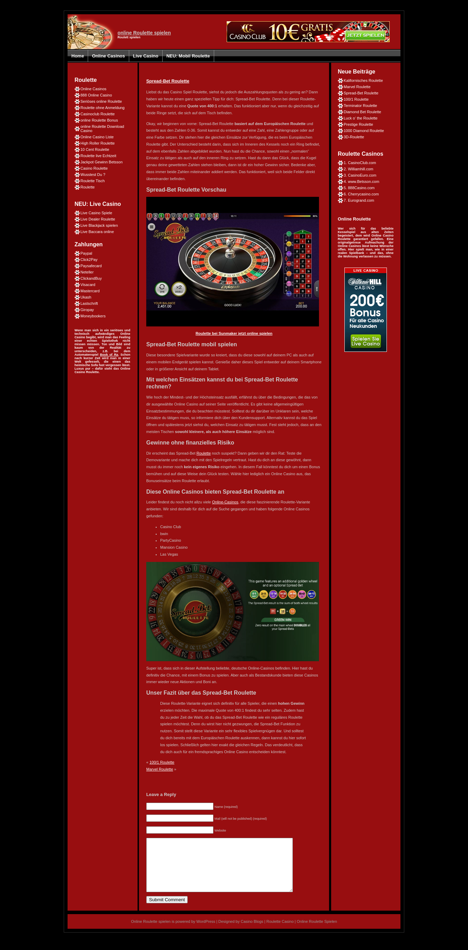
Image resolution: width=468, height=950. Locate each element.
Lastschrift (89, 303)
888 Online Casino (96, 95)
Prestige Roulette (358, 124)
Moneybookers (93, 316)
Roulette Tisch (92, 181)
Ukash (85, 297)
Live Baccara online (97, 232)
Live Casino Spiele (96, 213)
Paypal (86, 253)
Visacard (87, 285)
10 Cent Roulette (94, 149)
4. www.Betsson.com (361, 181)
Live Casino (145, 56)
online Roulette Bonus (99, 120)
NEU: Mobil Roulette (188, 56)
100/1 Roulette (161, 762)
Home (77, 56)
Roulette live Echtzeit (98, 156)
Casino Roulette (94, 168)
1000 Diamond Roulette (364, 131)
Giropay (87, 310)
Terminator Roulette (360, 105)
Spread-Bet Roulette (167, 81)
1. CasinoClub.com (360, 163)
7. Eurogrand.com (359, 200)
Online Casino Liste (97, 137)
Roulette (87, 187)
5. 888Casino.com (359, 188)
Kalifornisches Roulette (363, 80)
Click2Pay (89, 259)
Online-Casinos (225, 502)
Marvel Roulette (159, 769)
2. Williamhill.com (358, 169)
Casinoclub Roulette (97, 114)
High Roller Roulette (97, 143)
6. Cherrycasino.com (361, 194)
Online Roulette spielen (151, 932)
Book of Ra (109, 354)
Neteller (87, 272)
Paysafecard (91, 266)
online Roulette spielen (144, 33)
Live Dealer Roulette (97, 219)
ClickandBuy (91, 278)
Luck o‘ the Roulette (360, 118)
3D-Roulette (354, 137)
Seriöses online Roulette (101, 101)
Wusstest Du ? (92, 174)
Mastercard (90, 291)
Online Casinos (108, 56)
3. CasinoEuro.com (360, 175)
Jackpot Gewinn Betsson (101, 162)
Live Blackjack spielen (99, 225)
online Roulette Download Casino (102, 128)
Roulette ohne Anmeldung (102, 108)
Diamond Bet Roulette (362, 112)
